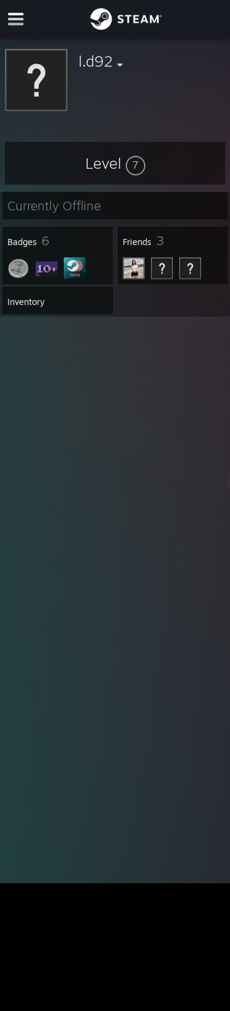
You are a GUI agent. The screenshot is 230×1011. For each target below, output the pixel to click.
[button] (115, 163)
